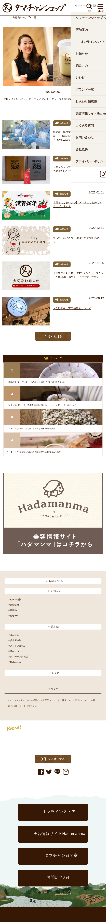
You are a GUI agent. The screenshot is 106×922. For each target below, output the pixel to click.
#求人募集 (62, 700)
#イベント (13, 700)
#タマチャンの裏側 (28, 700)
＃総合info (13, 616)
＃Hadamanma (14, 662)
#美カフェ (32, 706)
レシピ (54, 673)
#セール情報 (74, 700)
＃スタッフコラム (16, 646)
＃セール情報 (14, 599)
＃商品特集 (13, 635)
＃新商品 (12, 610)
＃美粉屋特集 (14, 640)
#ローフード (20, 706)
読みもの (54, 626)
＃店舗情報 (13, 605)
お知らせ (54, 591)
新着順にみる (54, 581)
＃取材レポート (15, 651)
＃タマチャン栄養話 (18, 656)
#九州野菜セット (47, 700)
